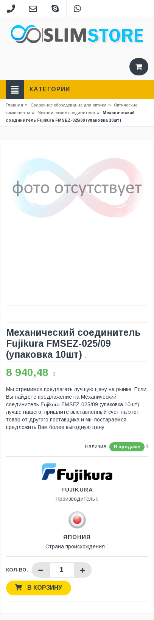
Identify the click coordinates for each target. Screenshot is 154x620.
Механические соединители (66, 112)
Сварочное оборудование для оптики (71, 105)
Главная (14, 105)
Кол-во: (17, 570)
